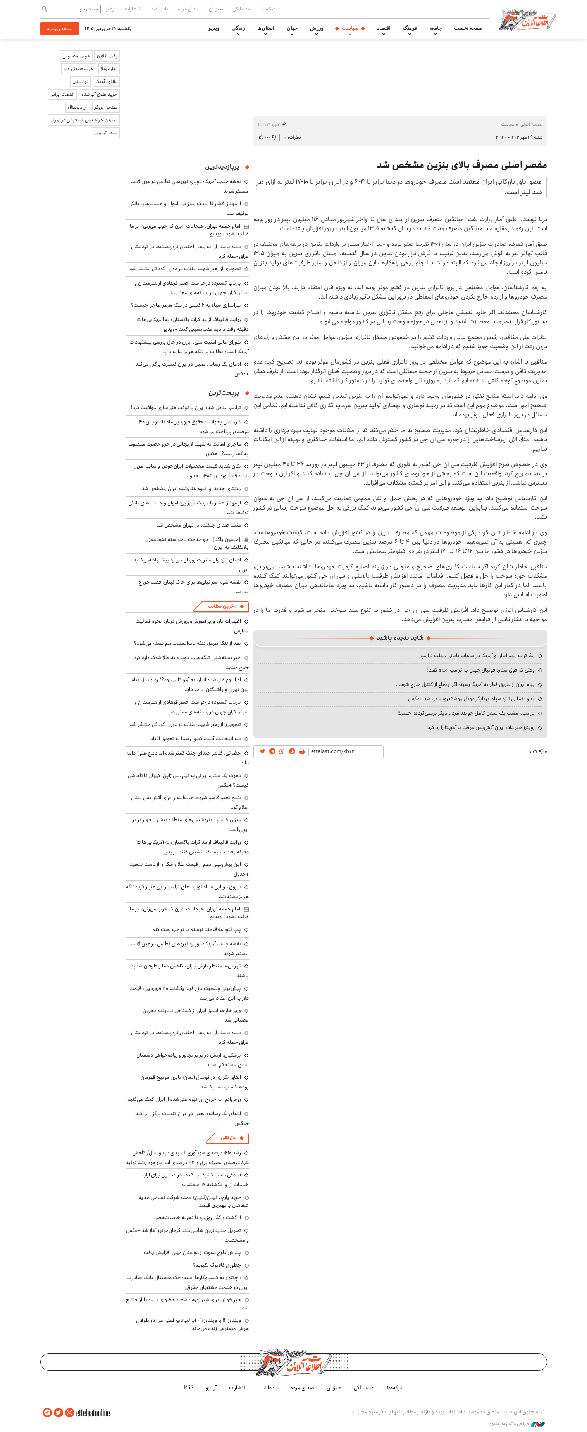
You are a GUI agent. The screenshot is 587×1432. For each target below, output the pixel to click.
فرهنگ (410, 28)
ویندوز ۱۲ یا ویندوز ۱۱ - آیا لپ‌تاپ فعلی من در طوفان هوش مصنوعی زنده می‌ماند (192, 1324)
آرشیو (110, 9)
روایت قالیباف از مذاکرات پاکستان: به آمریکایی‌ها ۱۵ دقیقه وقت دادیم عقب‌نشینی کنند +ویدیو (192, 324)
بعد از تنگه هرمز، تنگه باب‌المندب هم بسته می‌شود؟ (187, 643)
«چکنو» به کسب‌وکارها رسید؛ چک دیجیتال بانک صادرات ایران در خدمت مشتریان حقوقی (187, 1282)
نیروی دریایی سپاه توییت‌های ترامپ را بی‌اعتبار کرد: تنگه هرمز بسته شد (187, 892)
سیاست (350, 28)
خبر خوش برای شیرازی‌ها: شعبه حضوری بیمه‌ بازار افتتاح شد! (187, 1304)
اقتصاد (384, 28)
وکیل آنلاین (107, 56)
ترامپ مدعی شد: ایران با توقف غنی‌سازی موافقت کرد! (186, 407)
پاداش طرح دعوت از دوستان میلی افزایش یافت (192, 1252)
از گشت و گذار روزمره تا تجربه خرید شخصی (197, 1217)
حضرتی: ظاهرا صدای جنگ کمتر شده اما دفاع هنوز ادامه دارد (187, 758)
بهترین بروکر (106, 107)
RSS (188, 1388)
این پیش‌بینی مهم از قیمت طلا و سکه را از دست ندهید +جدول (189, 869)
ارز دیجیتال (78, 107)
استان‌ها (265, 28)
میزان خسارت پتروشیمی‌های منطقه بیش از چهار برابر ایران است (191, 824)
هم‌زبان (216, 9)
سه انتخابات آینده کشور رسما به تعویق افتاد (195, 738)
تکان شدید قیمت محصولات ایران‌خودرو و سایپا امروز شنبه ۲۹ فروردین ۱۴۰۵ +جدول (192, 471)
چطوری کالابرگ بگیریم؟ (217, 1265)
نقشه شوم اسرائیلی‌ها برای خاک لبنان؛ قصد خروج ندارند (194, 587)
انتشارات (133, 9)
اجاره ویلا (109, 69)
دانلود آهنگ (106, 81)
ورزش (316, 28)
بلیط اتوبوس (105, 132)
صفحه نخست (468, 28)
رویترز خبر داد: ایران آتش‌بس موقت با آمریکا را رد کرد (481, 727)
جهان (292, 28)
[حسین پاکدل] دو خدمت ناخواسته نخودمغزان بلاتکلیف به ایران (196, 543)
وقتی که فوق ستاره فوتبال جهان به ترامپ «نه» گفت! (481, 670)
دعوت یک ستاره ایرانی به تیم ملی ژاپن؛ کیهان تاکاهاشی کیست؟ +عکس (188, 780)
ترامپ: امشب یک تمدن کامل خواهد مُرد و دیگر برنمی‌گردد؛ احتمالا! (466, 713)
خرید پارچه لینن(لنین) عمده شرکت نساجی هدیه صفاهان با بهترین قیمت (194, 1201)
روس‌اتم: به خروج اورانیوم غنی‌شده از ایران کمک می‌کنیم (184, 1099)
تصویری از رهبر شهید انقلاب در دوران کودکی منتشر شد (185, 268)
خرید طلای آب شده (99, 94)
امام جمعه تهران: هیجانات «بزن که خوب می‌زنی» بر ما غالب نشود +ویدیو (189, 230)
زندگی (238, 28)
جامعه (435, 28)
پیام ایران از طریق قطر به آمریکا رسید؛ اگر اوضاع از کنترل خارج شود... (465, 684)
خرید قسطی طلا (79, 69)
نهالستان (80, 81)
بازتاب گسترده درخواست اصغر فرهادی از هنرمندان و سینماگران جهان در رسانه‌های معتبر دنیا (191, 288)
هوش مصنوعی (76, 56)
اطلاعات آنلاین (528, 19)
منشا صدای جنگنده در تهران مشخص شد (198, 525)
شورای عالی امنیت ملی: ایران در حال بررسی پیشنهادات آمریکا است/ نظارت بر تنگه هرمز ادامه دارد (189, 347)
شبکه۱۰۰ (269, 9)
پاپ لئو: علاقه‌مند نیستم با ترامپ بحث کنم (196, 929)
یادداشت (159, 9)
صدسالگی (242, 9)
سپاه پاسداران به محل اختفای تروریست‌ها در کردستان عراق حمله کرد (190, 251)
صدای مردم (188, 9)
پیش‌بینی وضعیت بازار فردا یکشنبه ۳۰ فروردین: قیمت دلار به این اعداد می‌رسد (189, 993)
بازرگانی (228, 1138)
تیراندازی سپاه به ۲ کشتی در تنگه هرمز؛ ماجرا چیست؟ (186, 305)
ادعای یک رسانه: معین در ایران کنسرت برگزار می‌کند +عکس (192, 1118)
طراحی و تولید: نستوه (517, 1423)
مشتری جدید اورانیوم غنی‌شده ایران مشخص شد (191, 488)
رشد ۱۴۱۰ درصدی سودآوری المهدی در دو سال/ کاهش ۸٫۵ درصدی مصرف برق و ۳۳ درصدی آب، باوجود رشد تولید (187, 1158)
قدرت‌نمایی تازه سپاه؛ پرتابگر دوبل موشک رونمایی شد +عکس (471, 698)
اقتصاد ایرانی (62, 94)
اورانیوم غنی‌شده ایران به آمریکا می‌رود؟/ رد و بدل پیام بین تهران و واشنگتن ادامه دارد (190, 684)
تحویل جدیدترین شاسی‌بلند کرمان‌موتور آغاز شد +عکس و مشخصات (187, 1235)
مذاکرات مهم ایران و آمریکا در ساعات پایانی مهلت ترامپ (477, 655)
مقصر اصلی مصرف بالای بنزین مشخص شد (462, 165)
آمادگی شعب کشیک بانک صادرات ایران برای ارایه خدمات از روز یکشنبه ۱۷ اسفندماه (195, 1180)
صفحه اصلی (531, 124)
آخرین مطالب (222, 606)
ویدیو (213, 28)
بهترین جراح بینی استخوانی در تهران (83, 120)
